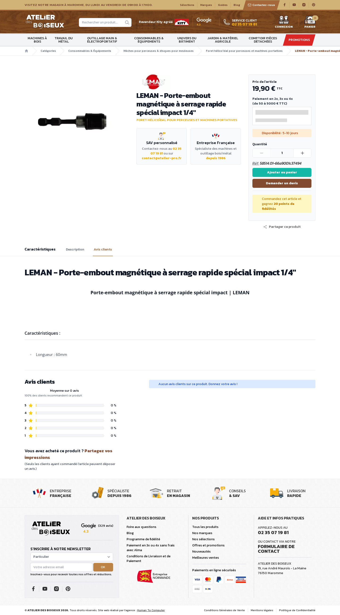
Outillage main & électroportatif (102, 40)
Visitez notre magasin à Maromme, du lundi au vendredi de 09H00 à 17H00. (88, 5)
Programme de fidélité (143, 539)
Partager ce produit (282, 226)
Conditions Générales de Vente (224, 610)
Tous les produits (205, 526)
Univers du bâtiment (186, 40)
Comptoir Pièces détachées (263, 40)
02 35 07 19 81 (273, 532)
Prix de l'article (264, 81)
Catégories (48, 51)
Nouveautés (201, 551)
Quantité (259, 144)
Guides (223, 5)
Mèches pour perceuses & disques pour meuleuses (158, 51)
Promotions (299, 39)
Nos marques (202, 533)
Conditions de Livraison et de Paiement (148, 558)
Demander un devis (282, 183)
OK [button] (103, 567)
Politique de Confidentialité (297, 610)
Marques (206, 5)
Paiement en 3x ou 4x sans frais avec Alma (150, 548)
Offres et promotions (208, 545)
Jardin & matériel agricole (222, 40)
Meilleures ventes (205, 557)
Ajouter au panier (282, 172)
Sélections (187, 5)
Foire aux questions (141, 526)
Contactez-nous (261, 5)
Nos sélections (203, 539)
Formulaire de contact (276, 549)
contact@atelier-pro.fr (162, 158)
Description (75, 249)
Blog (237, 5)
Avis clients (103, 249)
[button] (282, 226)
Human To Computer (151, 610)
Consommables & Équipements (149, 40)
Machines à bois (37, 40)
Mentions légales (262, 610)
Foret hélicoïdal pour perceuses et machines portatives (244, 51)
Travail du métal (64, 40)
